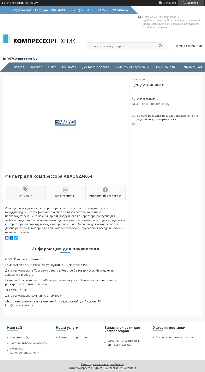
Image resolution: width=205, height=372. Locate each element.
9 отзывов (170, 3)
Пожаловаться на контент (120, 368)
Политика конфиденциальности (24, 350)
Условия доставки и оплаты (174, 337)
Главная (18, 67)
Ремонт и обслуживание (132, 67)
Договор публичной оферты (29, 343)
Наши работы (165, 67)
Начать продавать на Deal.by (20, 2)
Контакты (69, 67)
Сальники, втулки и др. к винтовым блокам (124, 342)
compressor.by (19, 337)
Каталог (36, 67)
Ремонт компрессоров (74, 337)
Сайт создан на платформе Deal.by (102, 364)
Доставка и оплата (95, 67)
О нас (52, 67)
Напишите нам (191, 67)
